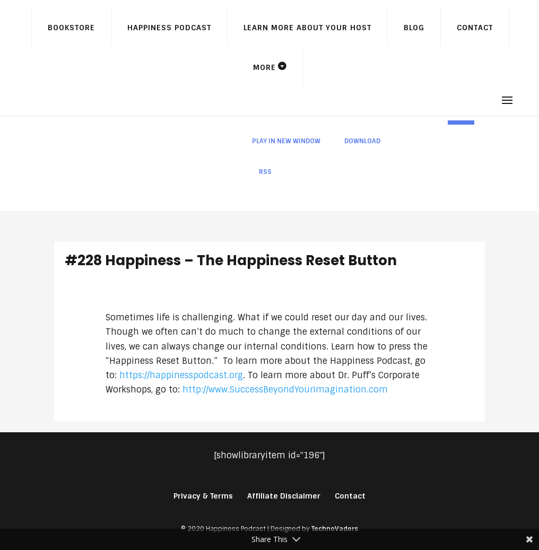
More (264, 67)
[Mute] (439, 122)
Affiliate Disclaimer (283, 496)
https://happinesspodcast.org (181, 375)
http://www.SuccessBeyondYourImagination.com (285, 389)
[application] (345, 122)
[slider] (326, 122)
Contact (475, 27)
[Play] (211, 122)
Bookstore (71, 27)
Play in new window (286, 141)
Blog (414, 27)
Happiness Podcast (169, 27)
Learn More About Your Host (307, 27)
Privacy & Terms (203, 496)
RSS (265, 172)
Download (362, 141)
